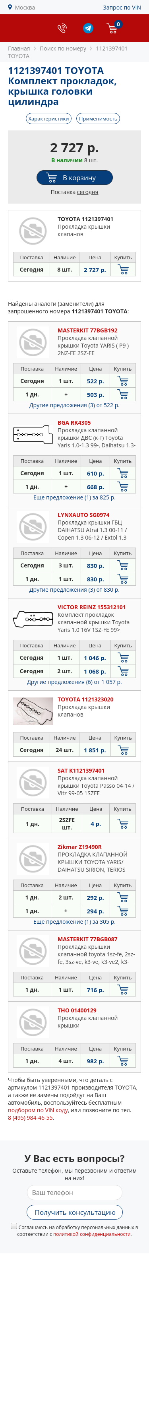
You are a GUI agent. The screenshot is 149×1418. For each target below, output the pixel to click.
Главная (19, 48)
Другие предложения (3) (74, 405)
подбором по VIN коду (38, 1110)
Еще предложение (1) (74, 497)
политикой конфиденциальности (92, 1234)
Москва (25, 7)
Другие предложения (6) (74, 682)
